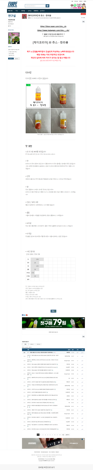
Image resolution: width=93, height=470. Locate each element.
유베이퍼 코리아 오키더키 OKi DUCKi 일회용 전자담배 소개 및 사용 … (45, 377)
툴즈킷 (9, 26)
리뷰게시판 (11, 20)
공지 (28, 352)
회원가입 (80, 1)
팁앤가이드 (10, 21)
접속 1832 (76, 1)
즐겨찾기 (42, 11)
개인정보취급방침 (44, 452)
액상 (17, 11)
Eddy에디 (68, 367)
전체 (25, 344)
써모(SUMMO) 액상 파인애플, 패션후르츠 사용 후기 (42, 370)
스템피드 (68, 396)
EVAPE (45, 460)
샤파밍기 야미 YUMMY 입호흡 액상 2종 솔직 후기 (41, 410)
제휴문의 (57, 452)
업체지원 (38, 344)
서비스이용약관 (52, 452)
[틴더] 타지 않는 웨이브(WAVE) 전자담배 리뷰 (41, 421)
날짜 (72, 349)
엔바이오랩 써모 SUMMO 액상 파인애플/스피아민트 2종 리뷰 (44, 399)
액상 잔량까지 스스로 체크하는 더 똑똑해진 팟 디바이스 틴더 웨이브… (45, 424)
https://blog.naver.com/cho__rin (53, 26)
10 (59, 434)
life (69, 378)
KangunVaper (67, 360)
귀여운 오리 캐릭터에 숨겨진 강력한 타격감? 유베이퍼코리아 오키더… (45, 384)
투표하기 (11, 58)
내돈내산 (31, 344)
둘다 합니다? (11, 55)
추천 (82, 349)
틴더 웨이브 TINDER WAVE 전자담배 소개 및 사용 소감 (42, 402)
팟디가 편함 (11, 53)
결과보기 (16, 58)
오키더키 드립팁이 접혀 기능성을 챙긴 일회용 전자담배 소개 (43, 382)
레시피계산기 (11, 24)
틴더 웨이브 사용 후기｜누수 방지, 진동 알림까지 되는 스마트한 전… (45, 417)
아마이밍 (68, 364)
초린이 (29, 18)
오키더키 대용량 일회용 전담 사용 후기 (39, 392)
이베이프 (68, 352)
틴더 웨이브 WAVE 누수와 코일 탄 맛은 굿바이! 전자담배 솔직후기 (44, 429)
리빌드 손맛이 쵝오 (13, 51)
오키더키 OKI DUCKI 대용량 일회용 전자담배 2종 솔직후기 (43, 389)
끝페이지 (67, 434)
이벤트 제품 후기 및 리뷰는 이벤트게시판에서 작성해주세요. (42, 352)
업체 (29, 11)
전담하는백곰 (67, 356)
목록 (83, 21)
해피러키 (68, 382)
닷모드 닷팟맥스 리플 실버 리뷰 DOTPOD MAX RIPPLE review (44, 367)
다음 (63, 434)
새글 (72, 1)
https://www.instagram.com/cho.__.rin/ (53, 30)
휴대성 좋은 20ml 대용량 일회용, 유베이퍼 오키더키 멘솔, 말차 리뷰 (45, 395)
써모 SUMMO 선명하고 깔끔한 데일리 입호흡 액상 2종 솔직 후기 (44, 364)
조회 (77, 349)
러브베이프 (68, 370)
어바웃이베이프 (37, 452)
